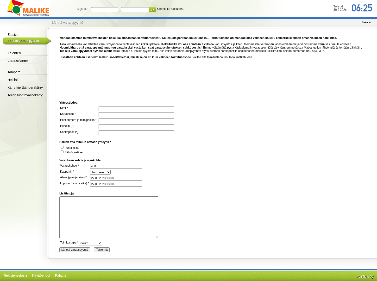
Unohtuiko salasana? (170, 9)
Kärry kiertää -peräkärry (25, 87)
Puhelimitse (70, 148)
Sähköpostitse (71, 152)
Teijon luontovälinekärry (25, 95)
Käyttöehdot (41, 275)
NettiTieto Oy (365, 276)
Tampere (13, 72)
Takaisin (367, 22)
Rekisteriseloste (15, 275)
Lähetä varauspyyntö (23, 41)
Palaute (60, 275)
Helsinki (13, 80)
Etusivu (13, 35)
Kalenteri (14, 53)
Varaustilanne (17, 61)
